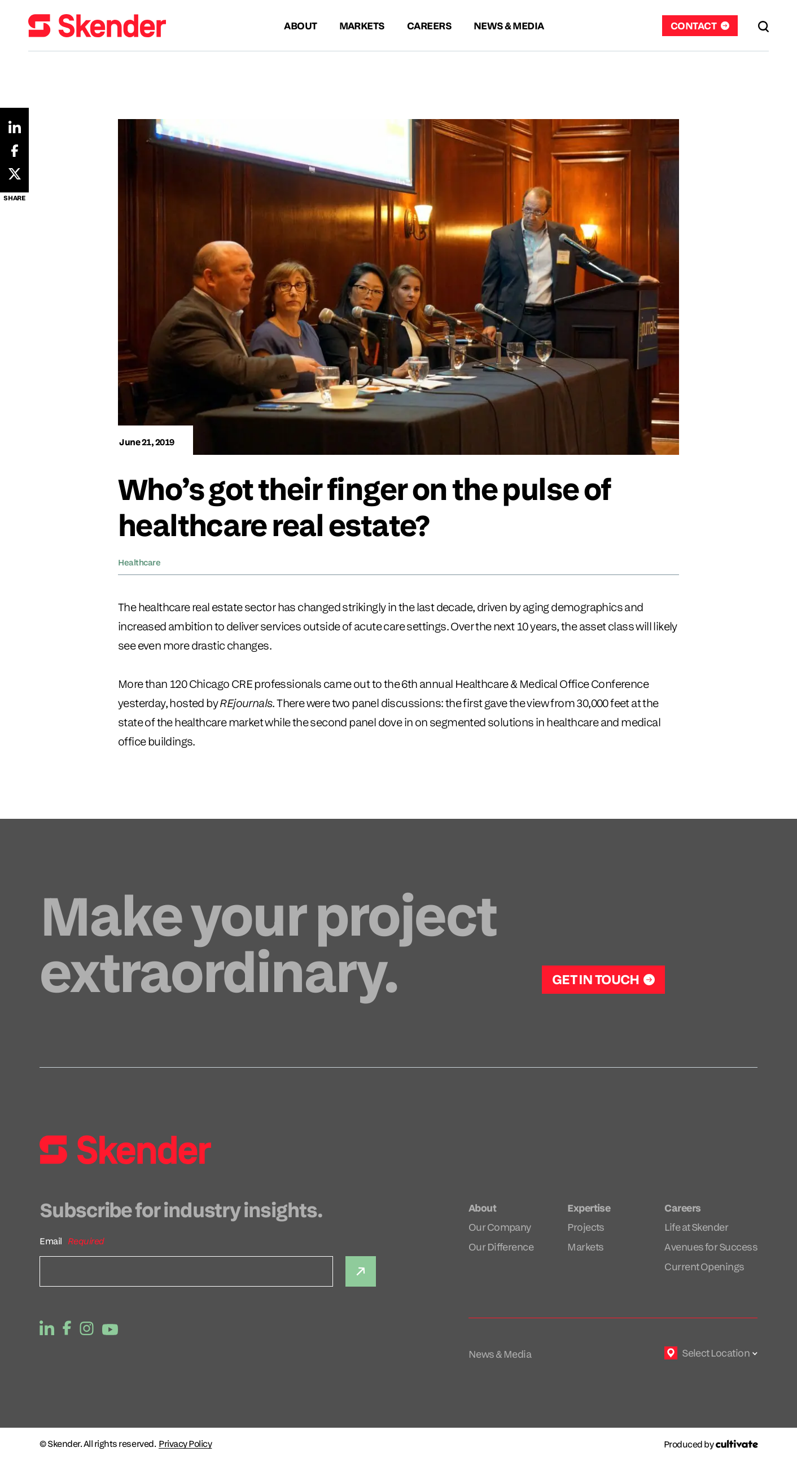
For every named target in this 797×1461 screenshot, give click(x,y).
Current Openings (704, 1267)
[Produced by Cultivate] (710, 1444)
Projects (586, 1227)
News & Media (500, 1354)
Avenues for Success (710, 1247)
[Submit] (360, 1271)
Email (51, 1241)
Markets (585, 1247)
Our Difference (500, 1247)
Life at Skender (696, 1227)
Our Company (499, 1227)
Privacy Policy (185, 1444)
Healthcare (139, 562)
